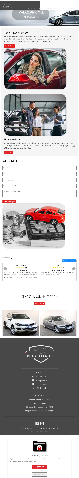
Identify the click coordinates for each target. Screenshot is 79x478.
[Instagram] (42, 423)
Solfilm (62, 8)
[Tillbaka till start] (8, 5)
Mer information (39, 474)
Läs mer (6, 280)
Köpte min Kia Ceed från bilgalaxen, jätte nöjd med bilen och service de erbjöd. (58, 274)
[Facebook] (37, 423)
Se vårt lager (9, 46)
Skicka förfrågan (9, 202)
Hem (28, 8)
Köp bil (34, 8)
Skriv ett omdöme (69, 261)
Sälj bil (41, 8)
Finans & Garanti (51, 8)
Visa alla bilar (39, 304)
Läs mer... (8, 152)
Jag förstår (39, 467)
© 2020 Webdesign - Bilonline (39, 431)
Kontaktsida (71, 8)
